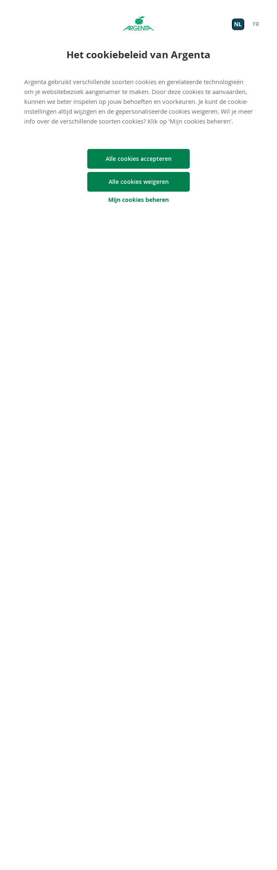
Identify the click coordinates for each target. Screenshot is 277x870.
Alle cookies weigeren (139, 181)
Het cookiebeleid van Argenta (138, 54)
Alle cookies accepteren (139, 159)
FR (256, 24)
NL (238, 24)
